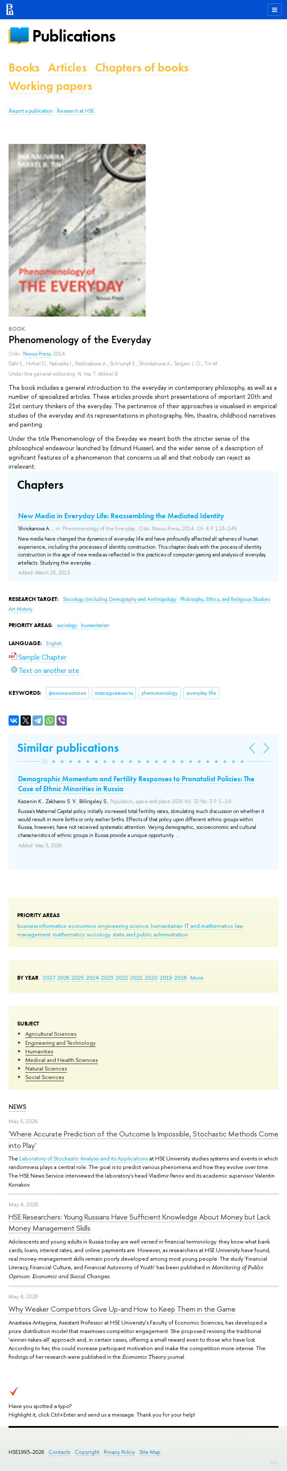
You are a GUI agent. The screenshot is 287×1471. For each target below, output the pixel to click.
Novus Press (37, 353)
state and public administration (150, 934)
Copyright (87, 1452)
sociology (99, 934)
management (34, 934)
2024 (92, 977)
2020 (151, 977)
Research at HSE (75, 111)
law (239, 926)
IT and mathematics (209, 926)
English (54, 643)
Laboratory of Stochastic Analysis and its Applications (83, 1158)
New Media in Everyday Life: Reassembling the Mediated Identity (121, 515)
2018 (180, 977)
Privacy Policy (119, 1452)
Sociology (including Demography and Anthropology (120, 599)
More (196, 977)
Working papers (50, 85)
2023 (107, 977)
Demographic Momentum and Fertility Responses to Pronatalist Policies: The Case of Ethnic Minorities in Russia (136, 783)
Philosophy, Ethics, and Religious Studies (225, 599)
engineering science (123, 926)
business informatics (41, 926)
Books (24, 67)
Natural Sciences (46, 1068)
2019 (166, 977)
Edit (274, 1462)
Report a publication (31, 111)
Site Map (150, 1452)
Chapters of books (141, 67)
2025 (78, 977)
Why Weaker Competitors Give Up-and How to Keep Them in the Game (122, 1309)
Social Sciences (44, 1077)
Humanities (39, 1051)
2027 (49, 977)
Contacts (59, 1452)
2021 (136, 977)
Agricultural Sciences (50, 1033)
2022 (122, 977)
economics (82, 926)
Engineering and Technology (60, 1042)
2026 (63, 977)
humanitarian (166, 926)
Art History (21, 609)
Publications (73, 36)
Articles (67, 67)
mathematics (68, 934)
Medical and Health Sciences (61, 1060)
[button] (45, 761)
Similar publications (68, 747)
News (18, 1106)
